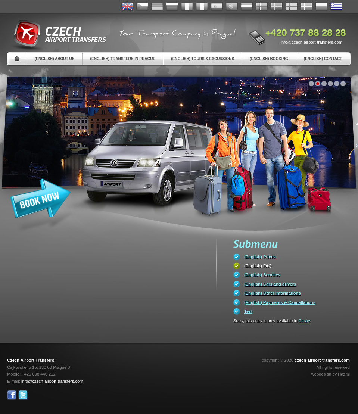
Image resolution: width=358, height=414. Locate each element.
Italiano (202, 7)
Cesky (304, 320)
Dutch (247, 7)
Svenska (277, 7)
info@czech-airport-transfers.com (311, 42)
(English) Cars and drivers (270, 284)
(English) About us (55, 59)
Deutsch (157, 7)
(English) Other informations (272, 293)
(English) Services (262, 275)
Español (217, 7)
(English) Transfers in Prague (123, 59)
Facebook (11, 395)
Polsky (321, 7)
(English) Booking (269, 59)
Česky (142, 7)
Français (187, 7)
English (127, 7)
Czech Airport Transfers (56, 33)
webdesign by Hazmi (330, 374)
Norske (262, 7)
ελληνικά (336, 7)
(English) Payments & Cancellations (279, 302)
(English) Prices (260, 257)
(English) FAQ (258, 266)
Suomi (292, 7)
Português (232, 7)
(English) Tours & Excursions (202, 59)
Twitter (23, 395)
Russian (172, 7)
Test (248, 311)
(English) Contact (323, 59)
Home (17, 59)
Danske (306, 7)
